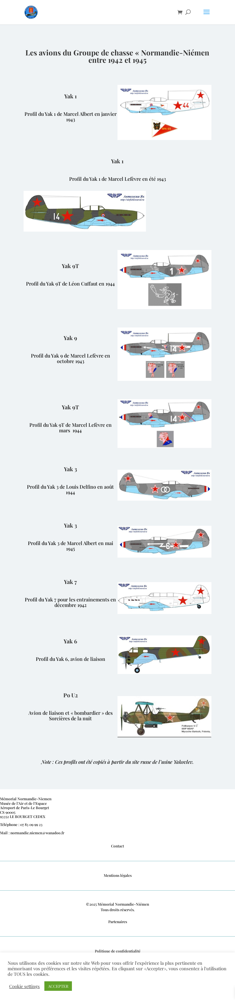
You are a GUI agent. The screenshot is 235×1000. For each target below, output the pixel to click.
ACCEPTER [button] (58, 986)
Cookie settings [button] (24, 986)
